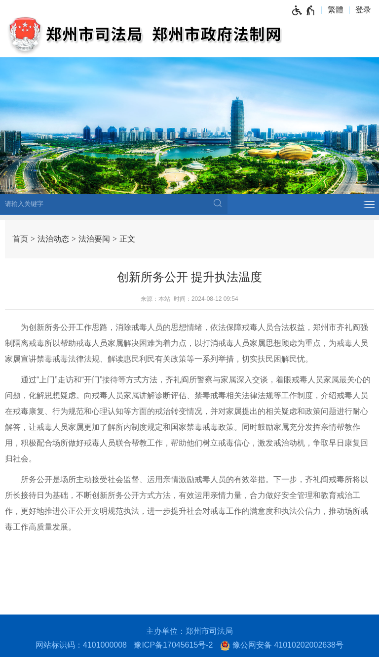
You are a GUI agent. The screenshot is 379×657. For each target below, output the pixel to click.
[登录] (365, 10)
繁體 (335, 9)
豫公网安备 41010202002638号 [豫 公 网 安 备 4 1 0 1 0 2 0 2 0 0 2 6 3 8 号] (281, 646)
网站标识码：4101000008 (81, 645)
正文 (127, 239)
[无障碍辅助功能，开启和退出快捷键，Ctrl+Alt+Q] (303, 10)
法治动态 (53, 239)
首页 (20, 239)
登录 (363, 9)
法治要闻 (94, 239)
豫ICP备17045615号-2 (173, 645)
